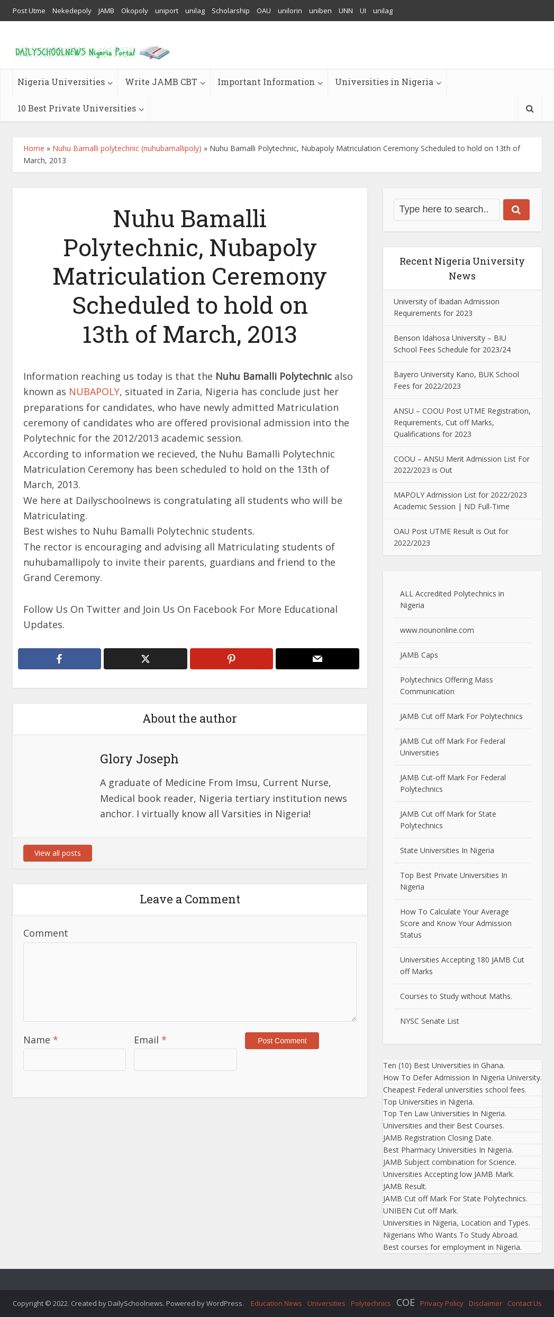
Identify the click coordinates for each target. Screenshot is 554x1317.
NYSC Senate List (429, 1021)
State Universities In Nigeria (447, 850)
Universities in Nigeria (384, 81)
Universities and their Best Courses (443, 1125)
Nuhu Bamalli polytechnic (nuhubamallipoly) (127, 148)
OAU (264, 10)
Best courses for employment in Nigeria (451, 1247)
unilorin (290, 10)
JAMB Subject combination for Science (449, 1162)
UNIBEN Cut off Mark (420, 1211)
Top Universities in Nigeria (428, 1102)
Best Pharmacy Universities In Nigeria (447, 1150)
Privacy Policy (442, 1303)
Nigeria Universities (61, 81)
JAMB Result (404, 1186)
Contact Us (524, 1303)
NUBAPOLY (94, 391)
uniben (320, 10)
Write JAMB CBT (161, 81)
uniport (166, 10)
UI (363, 10)
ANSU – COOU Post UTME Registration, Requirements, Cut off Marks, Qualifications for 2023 (462, 422)
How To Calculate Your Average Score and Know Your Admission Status (456, 923)
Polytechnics (371, 1303)
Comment (45, 933)
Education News (276, 1303)
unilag (195, 10)
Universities (326, 1303)
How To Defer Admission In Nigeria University (461, 1077)
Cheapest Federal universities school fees (454, 1090)
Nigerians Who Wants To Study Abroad (450, 1235)
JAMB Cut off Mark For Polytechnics (461, 716)
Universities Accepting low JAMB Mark (448, 1174)
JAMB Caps (419, 655)
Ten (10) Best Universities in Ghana (443, 1065)
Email (150, 1039)
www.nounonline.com (437, 630)
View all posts (57, 853)
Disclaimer (485, 1303)
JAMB (106, 10)
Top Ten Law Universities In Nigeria (444, 1113)
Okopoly (134, 10)
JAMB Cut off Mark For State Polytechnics (454, 1198)
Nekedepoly (72, 10)
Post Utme (29, 10)
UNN (346, 10)
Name (40, 1039)
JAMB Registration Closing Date (437, 1138)
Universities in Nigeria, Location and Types (456, 1223)
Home (33, 148)
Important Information (266, 81)
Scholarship (231, 10)
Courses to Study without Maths (455, 996)
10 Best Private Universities (76, 108)
